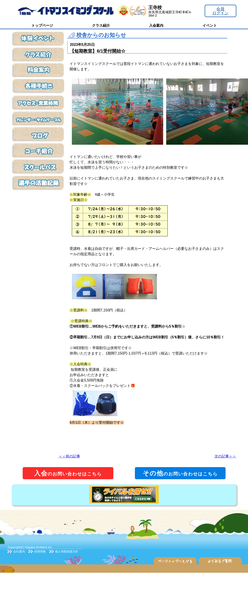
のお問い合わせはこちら (68, 473)
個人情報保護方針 (66, 551)
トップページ (42, 25)
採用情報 (40, 551)
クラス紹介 (101, 25)
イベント (209, 25)
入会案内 (156, 25)
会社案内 (19, 551)
